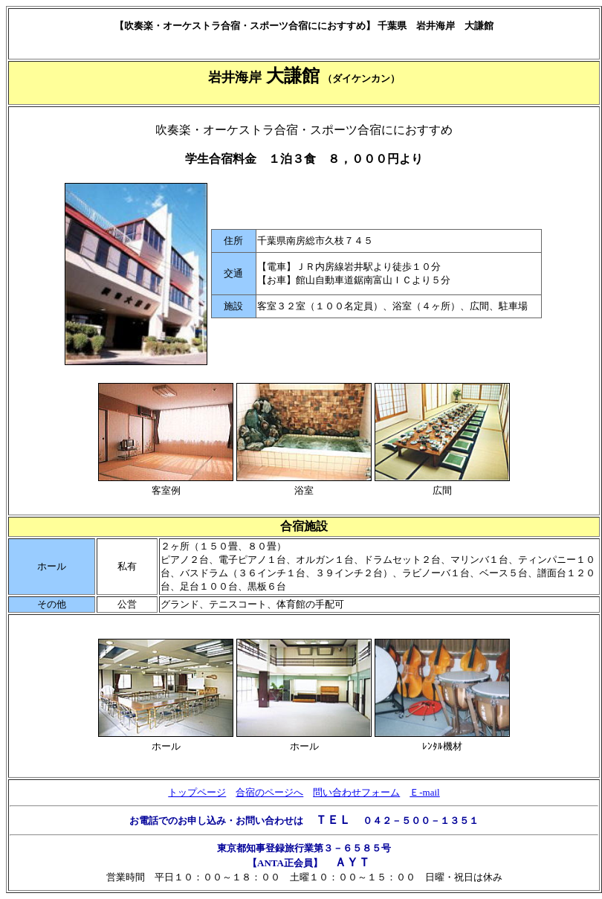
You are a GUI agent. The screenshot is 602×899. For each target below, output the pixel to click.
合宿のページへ (269, 792)
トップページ (197, 792)
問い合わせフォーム (356, 792)
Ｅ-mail (424, 792)
